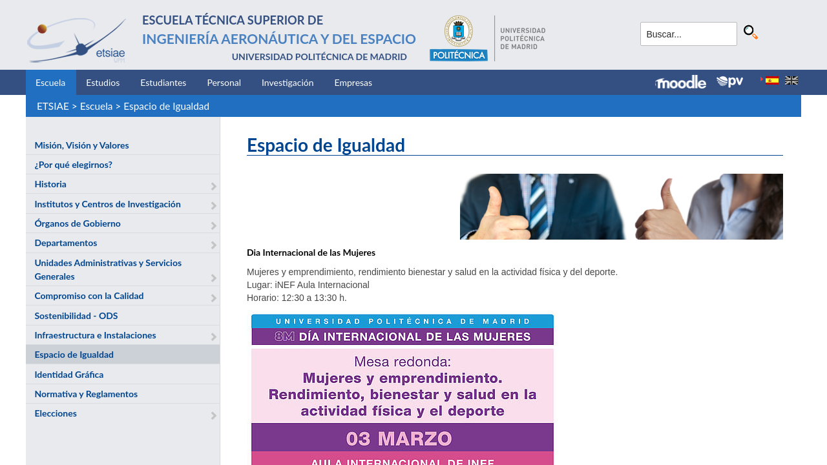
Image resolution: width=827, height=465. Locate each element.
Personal (224, 82)
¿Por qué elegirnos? (73, 164)
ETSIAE (53, 106)
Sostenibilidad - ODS (76, 315)
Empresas (354, 82)
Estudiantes (163, 82)
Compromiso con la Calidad (88, 295)
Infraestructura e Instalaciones (95, 334)
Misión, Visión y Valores (81, 145)
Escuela (50, 82)
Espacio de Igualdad (166, 106)
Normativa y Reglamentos (86, 393)
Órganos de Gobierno (77, 223)
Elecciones (55, 413)
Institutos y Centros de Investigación (107, 203)
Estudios (103, 82)
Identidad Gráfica (68, 374)
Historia (50, 183)
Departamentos (65, 242)
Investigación (288, 82)
